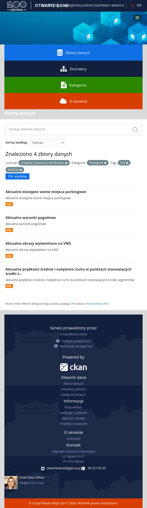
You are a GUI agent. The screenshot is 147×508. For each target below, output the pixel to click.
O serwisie (74, 101)
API (73, 303)
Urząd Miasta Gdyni (73, 334)
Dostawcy (73, 68)
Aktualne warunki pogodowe (30, 217)
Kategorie (73, 85)
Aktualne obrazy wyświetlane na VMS (38, 243)
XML (9, 204)
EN (139, 5)
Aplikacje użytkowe (73, 413)
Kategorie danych (73, 394)
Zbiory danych (73, 52)
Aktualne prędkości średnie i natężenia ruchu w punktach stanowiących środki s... (68, 271)
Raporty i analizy (73, 418)
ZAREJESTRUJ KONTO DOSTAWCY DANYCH (94, 5)
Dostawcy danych (73, 389)
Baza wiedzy (73, 407)
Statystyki (73, 438)
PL (132, 5)
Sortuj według (16, 142)
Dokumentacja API (97, 303)
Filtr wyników (17, 176)
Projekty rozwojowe (73, 424)
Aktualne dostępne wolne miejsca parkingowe (45, 191)
